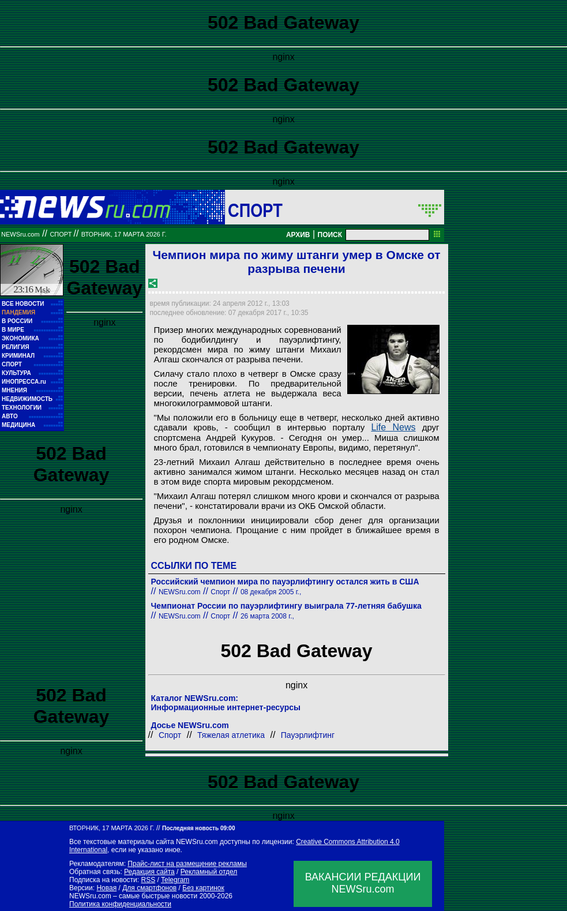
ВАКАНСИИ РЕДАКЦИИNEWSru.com (363, 883)
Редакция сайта (149, 872)
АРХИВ (298, 235)
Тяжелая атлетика (231, 735)
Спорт (255, 210)
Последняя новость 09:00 (198, 828)
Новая (106, 888)
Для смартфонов (149, 888)
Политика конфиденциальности (120, 904)
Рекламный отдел (209, 872)
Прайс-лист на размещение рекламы (187, 864)
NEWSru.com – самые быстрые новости (133, 896)
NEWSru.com (20, 234)
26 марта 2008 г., (267, 616)
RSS (148, 880)
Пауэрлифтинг (308, 735)
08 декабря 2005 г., (271, 592)
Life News (393, 427)
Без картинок (203, 888)
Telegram (175, 880)
